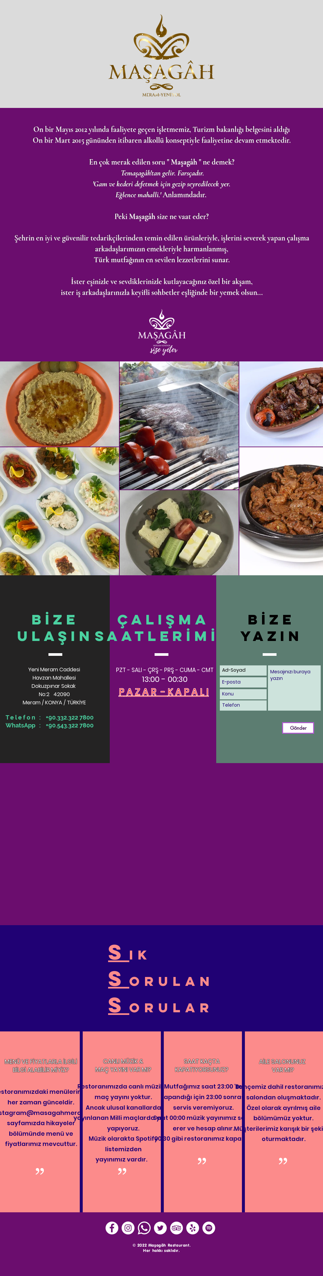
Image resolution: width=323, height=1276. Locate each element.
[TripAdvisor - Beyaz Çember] (176, 1228)
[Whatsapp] (144, 1228)
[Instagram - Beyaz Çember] (128, 1228)
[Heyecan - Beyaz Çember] (160, 1228)
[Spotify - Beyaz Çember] (208, 1228)
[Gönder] (298, 728)
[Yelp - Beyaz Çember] (192, 1228)
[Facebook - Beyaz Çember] (111, 1228)
